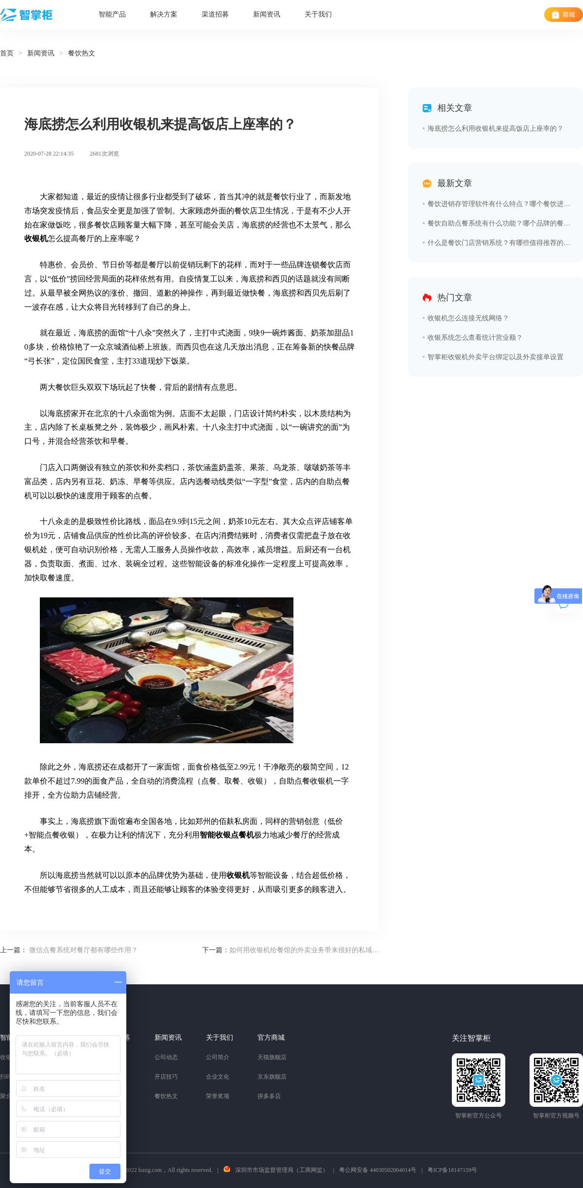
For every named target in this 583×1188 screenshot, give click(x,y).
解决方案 (163, 14)
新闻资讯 (266, 14)
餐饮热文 (166, 1096)
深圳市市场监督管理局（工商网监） (281, 1170)
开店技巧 (166, 1076)
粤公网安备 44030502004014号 (377, 1170)
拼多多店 (269, 1096)
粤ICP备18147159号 (453, 1170)
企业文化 (217, 1076)
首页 (7, 53)
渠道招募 (215, 14)
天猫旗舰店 (272, 1057)
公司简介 (217, 1057)
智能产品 (112, 14)
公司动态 (166, 1057)
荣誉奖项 (217, 1096)
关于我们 (318, 14)
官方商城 (271, 1037)
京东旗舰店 (272, 1076)
